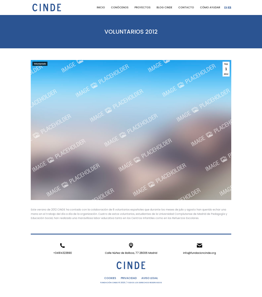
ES (229, 7)
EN (225, 7)
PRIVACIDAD (129, 278)
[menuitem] (101, 7)
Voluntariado (40, 64)
